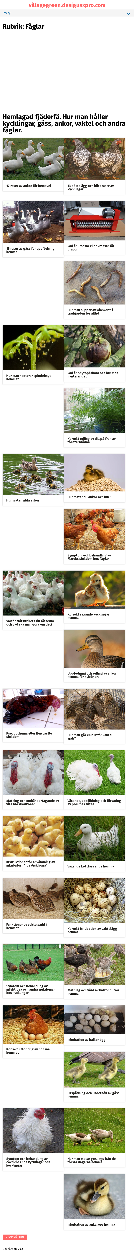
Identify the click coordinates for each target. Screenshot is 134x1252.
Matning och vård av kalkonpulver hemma (93, 990)
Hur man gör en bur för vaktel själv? (89, 736)
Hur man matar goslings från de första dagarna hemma (91, 1159)
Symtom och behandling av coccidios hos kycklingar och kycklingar (28, 1161)
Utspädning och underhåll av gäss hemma (93, 1093)
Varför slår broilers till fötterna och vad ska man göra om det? (30, 622)
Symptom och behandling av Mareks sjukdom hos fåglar (89, 556)
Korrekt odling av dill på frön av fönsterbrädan (91, 440)
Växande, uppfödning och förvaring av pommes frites (94, 801)
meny (67, 13)
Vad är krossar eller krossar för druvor (90, 247)
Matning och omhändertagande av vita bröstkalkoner (32, 801)
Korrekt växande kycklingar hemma (88, 615)
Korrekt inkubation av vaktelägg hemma (92, 929)
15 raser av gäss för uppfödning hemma (30, 250)
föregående (15, 1236)
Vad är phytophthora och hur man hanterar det (92, 374)
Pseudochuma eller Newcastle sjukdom (29, 734)
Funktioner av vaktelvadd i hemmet (26, 925)
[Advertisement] (67, 56)
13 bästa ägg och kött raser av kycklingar (90, 187)
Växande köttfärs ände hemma (90, 865)
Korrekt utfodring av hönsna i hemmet (29, 1050)
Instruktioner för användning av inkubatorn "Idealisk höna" (30, 863)
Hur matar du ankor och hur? (89, 497)
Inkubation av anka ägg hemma (91, 1223)
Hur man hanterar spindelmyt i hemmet (29, 377)
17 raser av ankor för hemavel (28, 186)
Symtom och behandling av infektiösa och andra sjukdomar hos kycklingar (30, 988)
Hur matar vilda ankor (23, 500)
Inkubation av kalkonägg (86, 1039)
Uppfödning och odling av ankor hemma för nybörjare (92, 674)
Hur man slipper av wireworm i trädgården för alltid (90, 311)
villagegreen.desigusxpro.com (67, 5)
